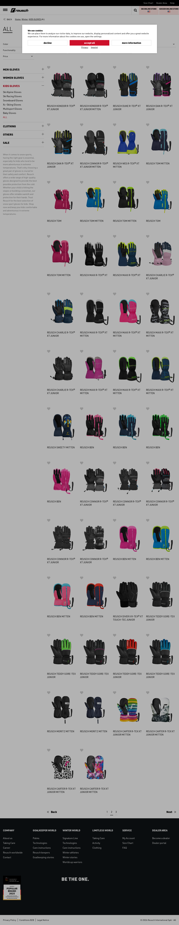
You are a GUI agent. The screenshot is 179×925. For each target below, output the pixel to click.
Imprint (94, 47)
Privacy (84, 47)
